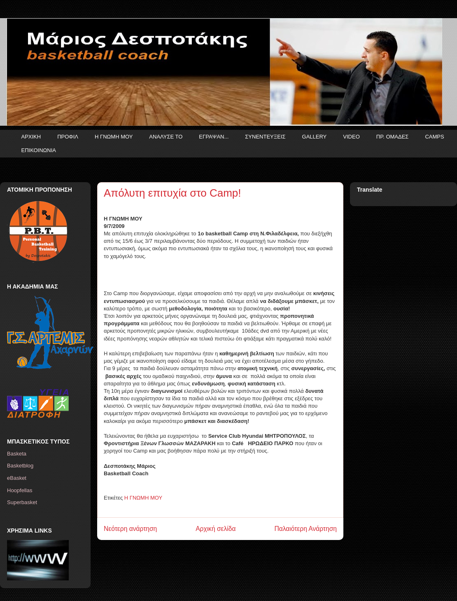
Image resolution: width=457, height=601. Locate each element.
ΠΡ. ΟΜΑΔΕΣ (392, 137)
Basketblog (20, 465)
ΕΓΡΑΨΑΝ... (213, 137)
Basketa (16, 454)
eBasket (16, 478)
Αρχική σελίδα (215, 528)
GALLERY (314, 137)
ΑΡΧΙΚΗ (31, 137)
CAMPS (434, 137)
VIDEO (351, 137)
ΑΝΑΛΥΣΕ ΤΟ (165, 137)
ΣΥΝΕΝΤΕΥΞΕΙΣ (265, 137)
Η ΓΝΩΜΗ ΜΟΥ (114, 137)
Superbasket (22, 502)
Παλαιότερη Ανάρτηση (305, 528)
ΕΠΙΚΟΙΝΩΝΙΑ (38, 150)
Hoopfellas (19, 490)
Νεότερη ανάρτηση (130, 528)
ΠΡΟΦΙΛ (67, 137)
